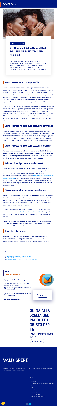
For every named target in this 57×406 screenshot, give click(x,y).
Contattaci (42, 295)
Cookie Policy (34, 392)
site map (33, 399)
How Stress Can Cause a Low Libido (14, 257)
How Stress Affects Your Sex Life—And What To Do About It (19, 256)
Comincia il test (37, 341)
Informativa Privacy (35, 394)
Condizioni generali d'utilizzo (38, 396)
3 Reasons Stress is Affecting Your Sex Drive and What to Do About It (21, 259)
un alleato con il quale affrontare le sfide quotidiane (27, 212)
